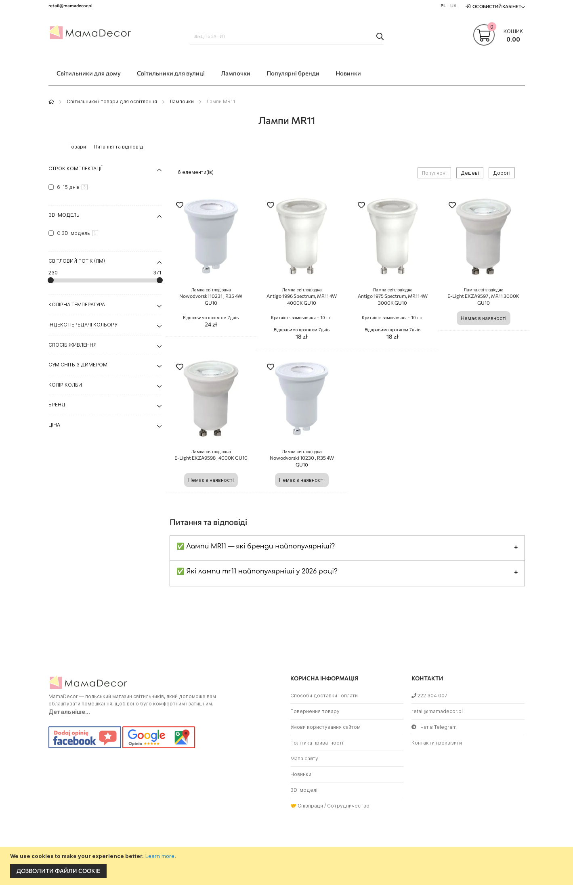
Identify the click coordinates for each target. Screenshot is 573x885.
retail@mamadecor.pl (437, 711)
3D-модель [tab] (64, 215)
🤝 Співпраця (306, 806)
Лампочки (182, 101)
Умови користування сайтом (325, 727)
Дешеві (470, 173)
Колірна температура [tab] (76, 304)
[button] (180, 206)
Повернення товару (315, 711)
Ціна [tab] (54, 425)
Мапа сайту (304, 758)
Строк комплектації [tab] (75, 168)
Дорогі (501, 173)
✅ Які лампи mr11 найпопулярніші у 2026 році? (257, 571)
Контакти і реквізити (436, 743)
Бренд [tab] (56, 405)
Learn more (159, 856)
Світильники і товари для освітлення (112, 101)
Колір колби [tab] (65, 385)
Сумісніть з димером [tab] (77, 365)
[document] (287, 866)
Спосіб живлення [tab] (72, 345)
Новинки (300, 774)
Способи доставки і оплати (324, 696)
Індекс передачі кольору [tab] (82, 325)
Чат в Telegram (434, 727)
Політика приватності (316, 743)
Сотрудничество (348, 806)
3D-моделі (303, 790)
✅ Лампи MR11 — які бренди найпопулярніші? (255, 546)
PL (443, 5)
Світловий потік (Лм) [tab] (76, 261)
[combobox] (287, 36)
